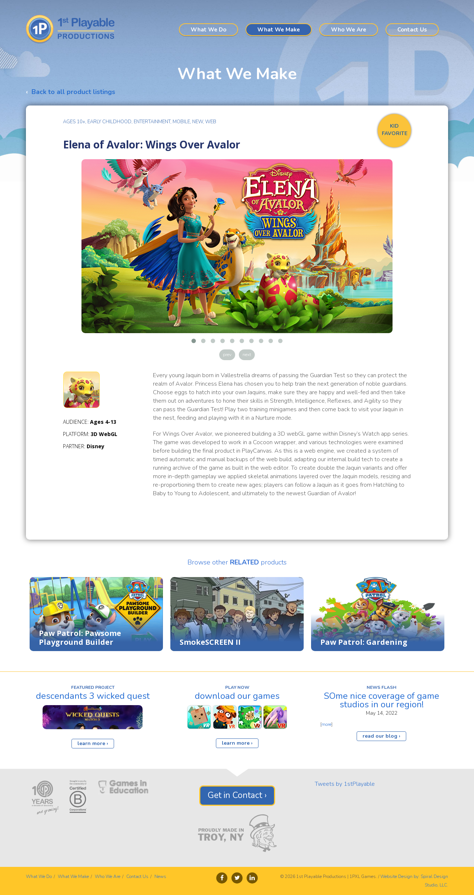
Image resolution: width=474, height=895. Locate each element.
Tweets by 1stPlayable (345, 784)
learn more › (92, 743)
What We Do (208, 29)
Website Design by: (400, 876)
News (160, 876)
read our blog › (381, 736)
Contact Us (412, 29)
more (326, 724)
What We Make (278, 29)
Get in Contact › (237, 795)
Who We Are (348, 29)
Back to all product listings (73, 91)
